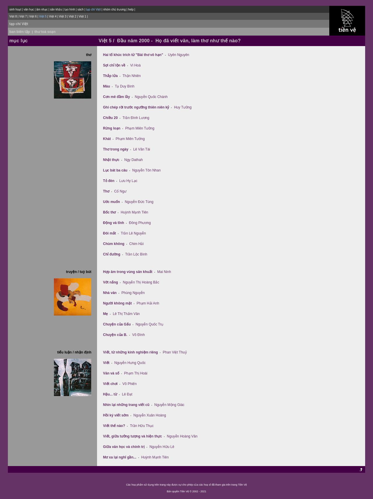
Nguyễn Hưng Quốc (129, 363)
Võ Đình (138, 335)
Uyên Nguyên (178, 55)
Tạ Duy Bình (124, 86)
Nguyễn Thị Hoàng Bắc (141, 282)
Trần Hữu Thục (142, 426)
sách (81, 9)
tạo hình (69, 9)
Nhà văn (110, 293)
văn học (29, 9)
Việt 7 (23, 16)
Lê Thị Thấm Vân (126, 314)
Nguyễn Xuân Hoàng (149, 415)
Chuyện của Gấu (117, 324)
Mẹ (105, 314)
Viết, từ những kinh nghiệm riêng (130, 352)
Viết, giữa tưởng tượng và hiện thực (132, 436)
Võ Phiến (129, 384)
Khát (107, 139)
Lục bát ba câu (115, 170)
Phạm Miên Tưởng (139, 128)
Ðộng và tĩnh (113, 223)
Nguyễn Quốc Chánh (151, 97)
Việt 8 (13, 16)
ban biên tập (19, 32)
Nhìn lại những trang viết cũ (126, 405)
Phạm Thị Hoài (135, 373)
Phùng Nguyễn (133, 293)
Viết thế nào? (114, 426)
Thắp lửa (110, 76)
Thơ (106, 191)
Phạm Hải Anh (148, 303)
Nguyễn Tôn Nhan (146, 170)
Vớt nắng (110, 282)
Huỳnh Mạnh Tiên (134, 212)
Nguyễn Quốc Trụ (149, 324)
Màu (106, 86)
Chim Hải (136, 244)
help (130, 9)
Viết (106, 363)
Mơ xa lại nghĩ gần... (119, 457)
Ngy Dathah (133, 160)
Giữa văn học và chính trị (124, 447)
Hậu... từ (110, 394)
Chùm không (113, 244)
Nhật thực (111, 160)
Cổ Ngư (120, 191)
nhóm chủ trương (114, 9)
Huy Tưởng (182, 107)
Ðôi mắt (109, 233)
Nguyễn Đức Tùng (139, 202)
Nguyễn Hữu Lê (161, 447)
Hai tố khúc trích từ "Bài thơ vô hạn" (133, 55)
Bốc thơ (109, 212)
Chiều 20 (110, 118)
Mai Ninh (164, 272)
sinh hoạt (15, 9)
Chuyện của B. (115, 335)
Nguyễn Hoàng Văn (182, 436)
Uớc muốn (111, 202)
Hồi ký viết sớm (116, 415)
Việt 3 (62, 16)
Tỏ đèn (108, 181)
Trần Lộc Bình (136, 254)
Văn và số (111, 373)
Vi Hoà (135, 65)
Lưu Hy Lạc (128, 181)
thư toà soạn (44, 32)
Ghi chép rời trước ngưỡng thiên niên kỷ (136, 107)
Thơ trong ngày (115, 149)
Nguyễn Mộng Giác (169, 405)
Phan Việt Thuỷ (175, 352)
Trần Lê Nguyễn (133, 233)
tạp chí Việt (18, 24)
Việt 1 (82, 16)
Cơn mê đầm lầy (116, 97)
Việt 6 (33, 16)
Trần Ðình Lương (136, 118)
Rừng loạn (111, 128)
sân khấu (56, 9)
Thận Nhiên (132, 76)
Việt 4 (53, 16)
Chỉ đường (111, 254)
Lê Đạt (127, 394)
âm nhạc (42, 9)
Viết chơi (110, 384)
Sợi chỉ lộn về (114, 65)
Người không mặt (117, 303)
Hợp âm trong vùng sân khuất (127, 272)
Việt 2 (72, 16)
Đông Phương (140, 223)
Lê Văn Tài (141, 149)
